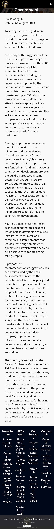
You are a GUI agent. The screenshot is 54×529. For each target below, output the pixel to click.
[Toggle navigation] (51, 4)
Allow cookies (27, 526)
